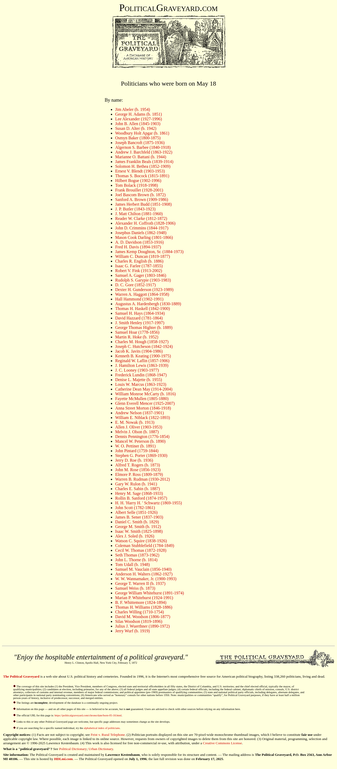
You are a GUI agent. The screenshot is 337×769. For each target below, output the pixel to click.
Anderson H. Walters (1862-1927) (143, 574)
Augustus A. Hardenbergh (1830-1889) (148, 304)
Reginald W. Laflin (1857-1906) (142, 360)
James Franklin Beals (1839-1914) (144, 161)
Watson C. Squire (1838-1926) (141, 541)
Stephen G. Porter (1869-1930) (141, 455)
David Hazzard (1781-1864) (138, 318)
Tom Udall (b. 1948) (132, 564)
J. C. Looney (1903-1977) (137, 370)
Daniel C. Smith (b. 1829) (137, 522)
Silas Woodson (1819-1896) (138, 621)
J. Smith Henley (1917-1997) (139, 323)
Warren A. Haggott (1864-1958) (142, 294)
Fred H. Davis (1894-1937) (138, 247)
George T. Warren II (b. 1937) (140, 583)
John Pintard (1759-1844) (136, 450)
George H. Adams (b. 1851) (138, 114)
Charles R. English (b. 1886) (139, 261)
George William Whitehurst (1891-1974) (149, 593)
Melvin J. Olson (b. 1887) (136, 432)
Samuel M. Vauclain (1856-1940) (143, 569)
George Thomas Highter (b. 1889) (143, 327)
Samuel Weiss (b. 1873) (135, 588)
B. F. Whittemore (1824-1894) (140, 602)
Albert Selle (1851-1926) (136, 512)
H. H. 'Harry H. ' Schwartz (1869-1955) (148, 503)
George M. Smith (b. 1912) (138, 526)
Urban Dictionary (100, 749)
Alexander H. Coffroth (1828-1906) (145, 223)
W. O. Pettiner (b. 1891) (135, 446)
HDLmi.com (63, 759)
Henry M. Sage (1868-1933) (139, 493)
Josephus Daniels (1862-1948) (140, 232)
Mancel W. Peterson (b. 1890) (140, 441)
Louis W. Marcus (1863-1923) (140, 384)
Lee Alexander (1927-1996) (138, 119)
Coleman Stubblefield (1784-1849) (144, 545)
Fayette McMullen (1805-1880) (141, 398)
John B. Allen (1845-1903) (137, 123)
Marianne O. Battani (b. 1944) (140, 157)
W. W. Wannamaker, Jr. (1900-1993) (145, 578)
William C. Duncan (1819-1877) (142, 256)
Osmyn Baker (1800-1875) (137, 138)
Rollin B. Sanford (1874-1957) (141, 498)
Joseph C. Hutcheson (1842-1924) (144, 346)
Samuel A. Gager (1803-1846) (140, 275)
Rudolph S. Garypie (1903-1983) (143, 280)
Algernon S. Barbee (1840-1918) (143, 147)
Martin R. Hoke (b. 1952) (136, 337)
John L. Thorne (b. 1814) (136, 560)
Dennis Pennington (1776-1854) (142, 436)
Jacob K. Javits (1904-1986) (138, 351)
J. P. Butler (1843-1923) (135, 209)
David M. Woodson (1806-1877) (142, 616)
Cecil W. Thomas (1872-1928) (140, 550)
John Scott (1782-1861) (135, 507)
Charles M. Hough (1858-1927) (141, 341)
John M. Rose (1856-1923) (137, 469)
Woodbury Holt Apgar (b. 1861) (142, 133)
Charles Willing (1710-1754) (139, 612)
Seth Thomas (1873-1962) (137, 555)
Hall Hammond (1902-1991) (139, 299)
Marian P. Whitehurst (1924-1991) (144, 597)
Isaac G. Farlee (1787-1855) (138, 266)
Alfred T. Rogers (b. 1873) (137, 465)
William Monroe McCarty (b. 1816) (145, 394)
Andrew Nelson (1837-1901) (139, 413)
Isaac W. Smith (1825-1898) (138, 531)
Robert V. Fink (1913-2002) (138, 270)
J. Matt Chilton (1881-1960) (138, 213)
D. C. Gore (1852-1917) (135, 285)
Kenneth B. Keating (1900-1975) (143, 356)
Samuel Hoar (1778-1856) (137, 332)
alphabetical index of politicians (102, 728)
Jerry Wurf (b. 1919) (132, 631)
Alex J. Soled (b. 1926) (134, 536)
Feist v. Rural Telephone (108, 735)
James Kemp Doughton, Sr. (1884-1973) (149, 251)
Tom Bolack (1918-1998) (136, 185)
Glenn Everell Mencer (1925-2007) (145, 403)
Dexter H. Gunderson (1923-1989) (144, 289)
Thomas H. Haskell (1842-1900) (142, 308)
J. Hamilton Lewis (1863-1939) (141, 365)
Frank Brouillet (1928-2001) (139, 190)
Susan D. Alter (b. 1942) (135, 128)
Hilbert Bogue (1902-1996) (138, 180)
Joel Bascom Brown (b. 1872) (140, 195)
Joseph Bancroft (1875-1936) (140, 142)
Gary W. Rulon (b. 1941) (136, 484)
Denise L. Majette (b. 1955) (138, 379)
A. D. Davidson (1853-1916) (139, 242)
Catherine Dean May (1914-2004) (143, 389)
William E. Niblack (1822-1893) (142, 417)
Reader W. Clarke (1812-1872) (141, 218)
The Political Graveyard (21, 676)
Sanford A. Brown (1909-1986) (141, 199)
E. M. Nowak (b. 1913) (134, 422)
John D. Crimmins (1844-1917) (141, 228)
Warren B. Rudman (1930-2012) (142, 479)
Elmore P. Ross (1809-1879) (139, 474)
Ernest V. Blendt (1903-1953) (140, 171)
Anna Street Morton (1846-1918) (143, 408)
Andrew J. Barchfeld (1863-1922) (143, 152)
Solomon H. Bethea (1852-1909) (142, 166)
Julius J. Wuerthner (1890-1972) (142, 626)
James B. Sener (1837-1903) (139, 517)
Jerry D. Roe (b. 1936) (134, 460)
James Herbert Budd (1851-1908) (143, 204)
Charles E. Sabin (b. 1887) (137, 488)
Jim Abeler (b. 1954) (132, 109)
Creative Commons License (222, 743)
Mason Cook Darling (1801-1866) (144, 237)
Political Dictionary (73, 749)
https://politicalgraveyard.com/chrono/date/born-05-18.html (88, 715)
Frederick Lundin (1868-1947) (141, 375)
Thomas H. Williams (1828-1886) (143, 607)
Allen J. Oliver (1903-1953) (138, 427)
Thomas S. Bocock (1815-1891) (142, 176)
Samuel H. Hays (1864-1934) (140, 313)
